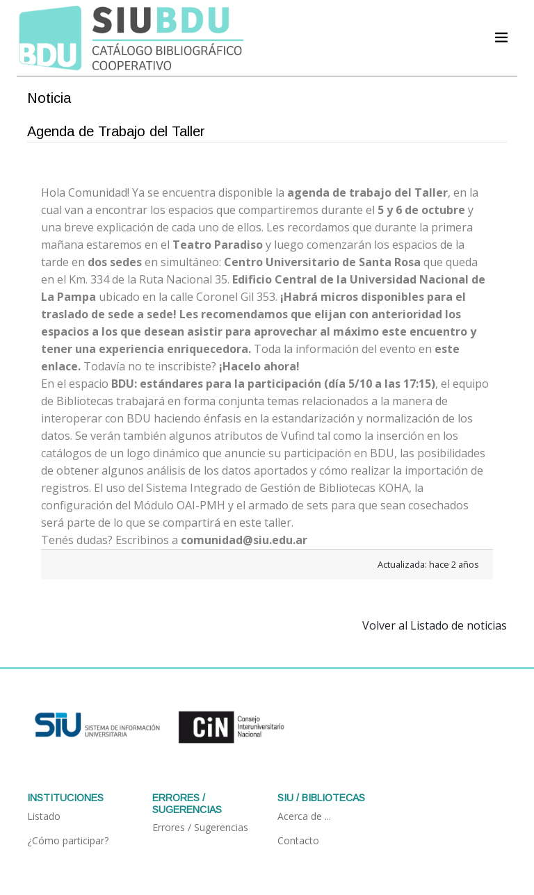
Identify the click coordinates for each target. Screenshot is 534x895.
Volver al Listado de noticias (434, 625)
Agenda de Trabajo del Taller (116, 131)
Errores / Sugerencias (200, 827)
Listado (43, 816)
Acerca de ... (304, 816)
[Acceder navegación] (501, 37)
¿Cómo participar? (67, 840)
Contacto (298, 840)
